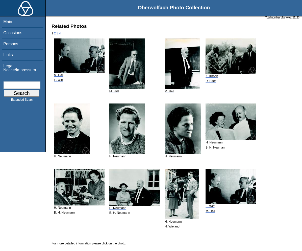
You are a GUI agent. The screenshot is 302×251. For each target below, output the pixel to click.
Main (7, 21)
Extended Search (22, 100)
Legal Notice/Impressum (19, 68)
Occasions (12, 33)
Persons (10, 44)
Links (8, 55)
